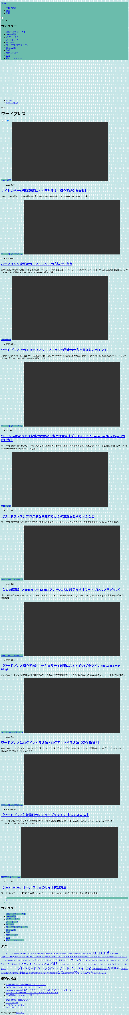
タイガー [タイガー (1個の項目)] (65, 960)
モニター (10, 42)
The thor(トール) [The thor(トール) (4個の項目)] (14, 956)
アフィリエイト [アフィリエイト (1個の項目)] (97, 956)
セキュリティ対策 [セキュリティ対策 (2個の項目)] (55, 960)
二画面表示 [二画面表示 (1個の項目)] (104, 969)
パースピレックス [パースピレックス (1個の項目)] (106, 960)
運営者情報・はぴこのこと (18, 1000)
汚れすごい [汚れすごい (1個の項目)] (43, 973)
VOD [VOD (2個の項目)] (54, 957)
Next (8, 902)
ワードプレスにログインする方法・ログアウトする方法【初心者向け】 (50, 742)
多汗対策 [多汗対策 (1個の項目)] (8, 973)
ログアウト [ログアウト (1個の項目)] (121, 964)
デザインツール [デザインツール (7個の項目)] (77, 959)
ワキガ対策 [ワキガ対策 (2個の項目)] (96, 969)
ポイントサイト (13, 37)
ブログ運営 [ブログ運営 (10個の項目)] (51, 963)
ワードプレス (12, 103)
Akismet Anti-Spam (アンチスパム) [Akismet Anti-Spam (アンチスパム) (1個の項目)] (23, 953)
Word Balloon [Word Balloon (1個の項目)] (59, 956)
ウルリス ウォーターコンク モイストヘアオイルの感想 (32, 992)
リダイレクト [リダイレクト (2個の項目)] (112, 964)
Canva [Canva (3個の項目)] (47, 953)
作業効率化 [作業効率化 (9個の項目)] (115, 968)
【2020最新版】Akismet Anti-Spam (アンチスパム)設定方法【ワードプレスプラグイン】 (61, 589)
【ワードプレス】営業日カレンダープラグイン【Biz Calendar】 (45, 815)
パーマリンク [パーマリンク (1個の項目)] (116, 960)
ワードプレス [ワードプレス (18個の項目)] (17, 968)
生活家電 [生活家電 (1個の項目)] (66, 973)
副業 (8, 10)
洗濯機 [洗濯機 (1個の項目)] (49, 973)
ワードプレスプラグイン (17, 45)
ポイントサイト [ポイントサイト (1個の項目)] (87, 964)
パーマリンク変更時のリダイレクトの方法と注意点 (36, 264)
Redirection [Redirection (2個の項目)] (87, 953)
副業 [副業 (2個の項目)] (4, 973)
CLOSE (4, 20)
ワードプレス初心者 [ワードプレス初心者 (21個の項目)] (75, 968)
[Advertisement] (64, 79)
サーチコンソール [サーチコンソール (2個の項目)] (41, 960)
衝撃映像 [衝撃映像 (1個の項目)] (71, 973)
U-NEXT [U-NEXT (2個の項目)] (25, 957)
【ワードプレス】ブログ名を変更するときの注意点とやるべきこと (47, 516)
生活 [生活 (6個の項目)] (60, 972)
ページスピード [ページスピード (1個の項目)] (63, 964)
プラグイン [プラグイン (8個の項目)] (27, 963)
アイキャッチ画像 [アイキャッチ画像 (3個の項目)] (71, 956)
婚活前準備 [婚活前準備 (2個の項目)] (27, 973)
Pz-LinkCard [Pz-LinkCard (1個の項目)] (79, 953)
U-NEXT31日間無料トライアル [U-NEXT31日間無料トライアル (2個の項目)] (40, 957)
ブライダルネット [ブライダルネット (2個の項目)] (13, 964)
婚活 (8, 50)
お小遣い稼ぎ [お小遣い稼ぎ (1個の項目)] (9, 960)
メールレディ (12, 40)
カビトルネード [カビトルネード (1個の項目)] (18, 960)
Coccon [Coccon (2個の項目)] (52, 953)
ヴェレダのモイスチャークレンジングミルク (26, 985)
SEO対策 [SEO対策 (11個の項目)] (103, 953)
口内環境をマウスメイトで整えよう (22, 995)
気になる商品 (12, 53)
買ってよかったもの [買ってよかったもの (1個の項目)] (99, 973)
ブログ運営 (11, 8)
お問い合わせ (12, 1002)
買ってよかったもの (15, 58)
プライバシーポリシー (16, 1005)
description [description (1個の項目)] (73, 953)
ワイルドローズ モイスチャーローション (24, 987)
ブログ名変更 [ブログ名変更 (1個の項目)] (39, 964)
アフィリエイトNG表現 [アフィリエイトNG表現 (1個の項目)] (109, 956)
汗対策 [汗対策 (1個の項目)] (38, 973)
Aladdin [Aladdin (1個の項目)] (36, 953)
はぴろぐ (5, 3)
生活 (8, 13)
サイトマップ (12, 1008)
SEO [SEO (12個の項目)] (94, 953)
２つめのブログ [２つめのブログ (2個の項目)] (7, 953)
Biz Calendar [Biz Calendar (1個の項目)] (41, 953)
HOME (9, 100)
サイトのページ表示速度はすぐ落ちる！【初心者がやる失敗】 (44, 190)
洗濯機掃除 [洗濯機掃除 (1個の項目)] (54, 973)
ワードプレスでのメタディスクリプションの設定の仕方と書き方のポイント (54, 350)
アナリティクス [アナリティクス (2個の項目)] (86, 957)
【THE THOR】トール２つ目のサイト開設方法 (33, 887)
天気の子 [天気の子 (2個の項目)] (15, 973)
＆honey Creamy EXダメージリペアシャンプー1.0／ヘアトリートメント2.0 (39, 990)
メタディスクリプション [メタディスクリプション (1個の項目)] (99, 964)
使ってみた (11, 48)
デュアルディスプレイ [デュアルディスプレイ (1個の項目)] (94, 960)
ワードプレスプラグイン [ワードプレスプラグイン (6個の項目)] (43, 968)
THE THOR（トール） (16, 32)
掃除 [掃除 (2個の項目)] (34, 973)
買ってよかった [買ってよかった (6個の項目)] (83, 972)
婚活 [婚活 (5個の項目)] (21, 972)
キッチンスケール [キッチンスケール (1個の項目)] (28, 960)
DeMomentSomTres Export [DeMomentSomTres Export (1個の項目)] (62, 953)
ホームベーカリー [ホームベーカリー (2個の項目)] (75, 964)
